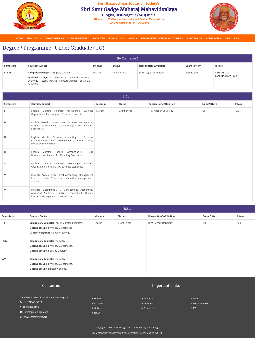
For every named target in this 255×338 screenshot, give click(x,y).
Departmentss (200, 303)
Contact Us (194, 38)
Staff (195, 298)
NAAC (132, 38)
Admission (213, 38)
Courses (98, 303)
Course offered (78, 38)
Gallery (98, 308)
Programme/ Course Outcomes (162, 38)
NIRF (227, 38)
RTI (123, 38)
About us (34, 38)
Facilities (99, 38)
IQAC (113, 38)
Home (19, 38)
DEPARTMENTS (54, 38)
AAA (236, 38)
